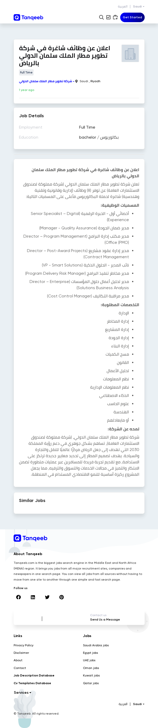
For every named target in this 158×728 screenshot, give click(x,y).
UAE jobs (89, 660)
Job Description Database (34, 675)
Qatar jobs (91, 683)
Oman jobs (91, 668)
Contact (20, 668)
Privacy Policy (23, 645)
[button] (101, 17)
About (18, 660)
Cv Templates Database (32, 683)
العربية (122, 6)
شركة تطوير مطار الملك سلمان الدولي (45, 81)
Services (21, 692)
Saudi (137, 6)
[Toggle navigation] (132, 17)
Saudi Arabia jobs (96, 645)
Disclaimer (21, 653)
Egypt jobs (90, 653)
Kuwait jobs (91, 675)
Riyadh (95, 81)
